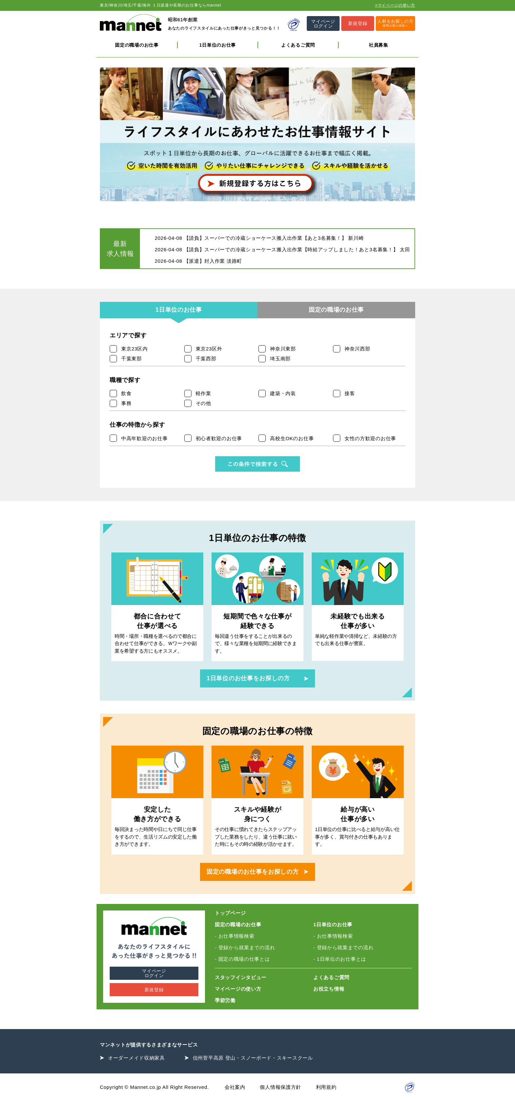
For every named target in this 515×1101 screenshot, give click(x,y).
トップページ (230, 913)
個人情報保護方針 (280, 1087)
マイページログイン (154, 973)
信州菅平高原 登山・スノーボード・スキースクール (253, 1058)
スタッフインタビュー (240, 977)
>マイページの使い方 (395, 5)
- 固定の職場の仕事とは (242, 959)
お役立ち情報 (328, 989)
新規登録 (154, 989)
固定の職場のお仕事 (136, 45)
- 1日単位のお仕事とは (339, 959)
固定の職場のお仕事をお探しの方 (253, 871)
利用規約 (326, 1087)
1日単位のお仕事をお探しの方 (248, 678)
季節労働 (225, 1000)
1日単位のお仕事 (217, 45)
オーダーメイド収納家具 (136, 1058)
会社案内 (235, 1087)
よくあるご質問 (298, 45)
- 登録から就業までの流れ (245, 947)
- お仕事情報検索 (234, 936)
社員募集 (378, 45)
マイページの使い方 (238, 989)
